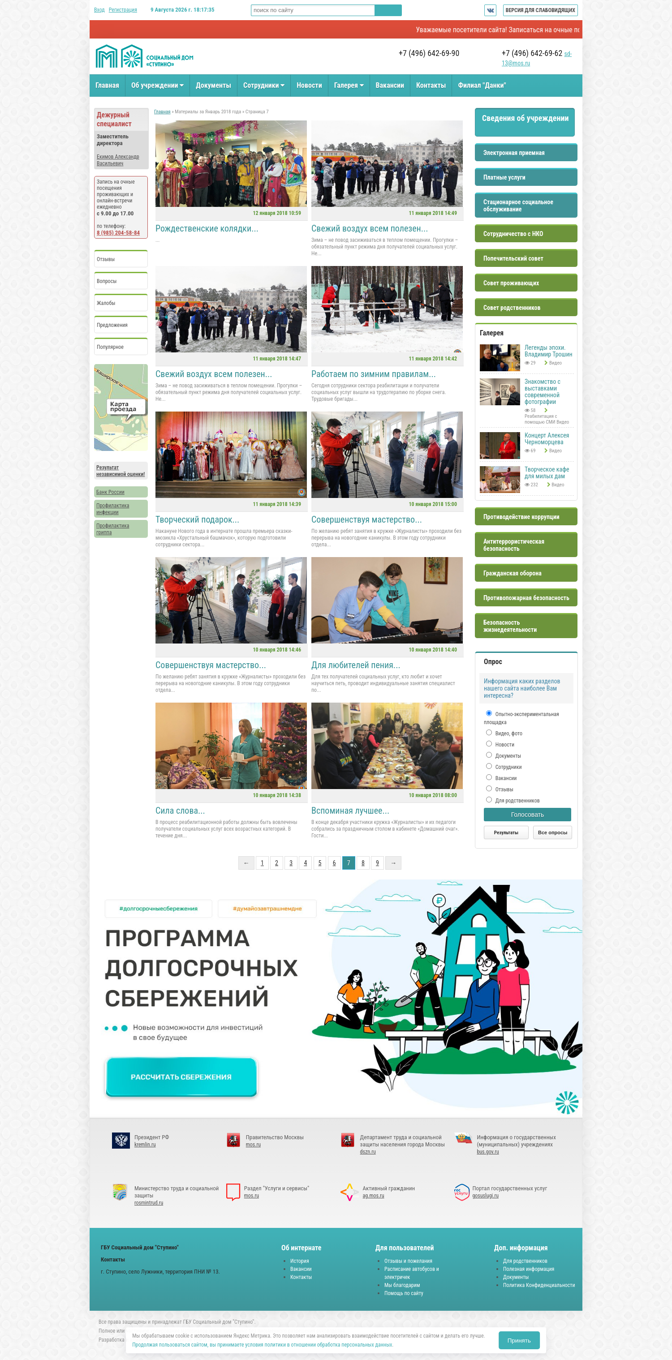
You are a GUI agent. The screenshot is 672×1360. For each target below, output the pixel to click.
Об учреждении (157, 85)
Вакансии (390, 85)
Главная (107, 85)
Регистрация (123, 10)
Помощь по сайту (403, 1293)
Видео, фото (508, 733)
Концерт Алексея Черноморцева (547, 439)
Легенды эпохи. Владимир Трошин (549, 351)
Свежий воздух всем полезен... (369, 228)
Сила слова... (180, 810)
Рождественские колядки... (206, 228)
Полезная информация (528, 1269)
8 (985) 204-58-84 (118, 232)
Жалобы (106, 303)
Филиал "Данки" (482, 85)
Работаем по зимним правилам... (373, 374)
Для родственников (517, 801)
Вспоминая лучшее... (350, 810)
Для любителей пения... (356, 665)
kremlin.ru (145, 1144)
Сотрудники (263, 85)
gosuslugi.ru (485, 1196)
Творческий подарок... (197, 519)
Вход (99, 10)
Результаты (506, 833)
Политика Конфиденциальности (539, 1285)
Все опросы (552, 832)
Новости (309, 85)
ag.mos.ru (373, 1196)
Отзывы (106, 259)
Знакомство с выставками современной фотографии (542, 391)
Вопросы (106, 281)
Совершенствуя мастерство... (366, 519)
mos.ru (253, 1144)
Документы (213, 85)
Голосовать (527, 814)
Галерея (349, 85)
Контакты (431, 85)
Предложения (112, 325)
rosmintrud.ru (148, 1203)
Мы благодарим (402, 1285)
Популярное (110, 347)
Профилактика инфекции (112, 508)
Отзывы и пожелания (408, 1261)
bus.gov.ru (488, 1152)
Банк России (110, 492)
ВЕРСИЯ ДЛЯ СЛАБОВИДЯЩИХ (540, 10)
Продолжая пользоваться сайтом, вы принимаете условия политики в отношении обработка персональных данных (262, 1345)
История (299, 1261)
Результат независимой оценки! (120, 470)
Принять (519, 1340)
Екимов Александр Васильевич (118, 160)
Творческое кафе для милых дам (547, 473)
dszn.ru (368, 1152)
